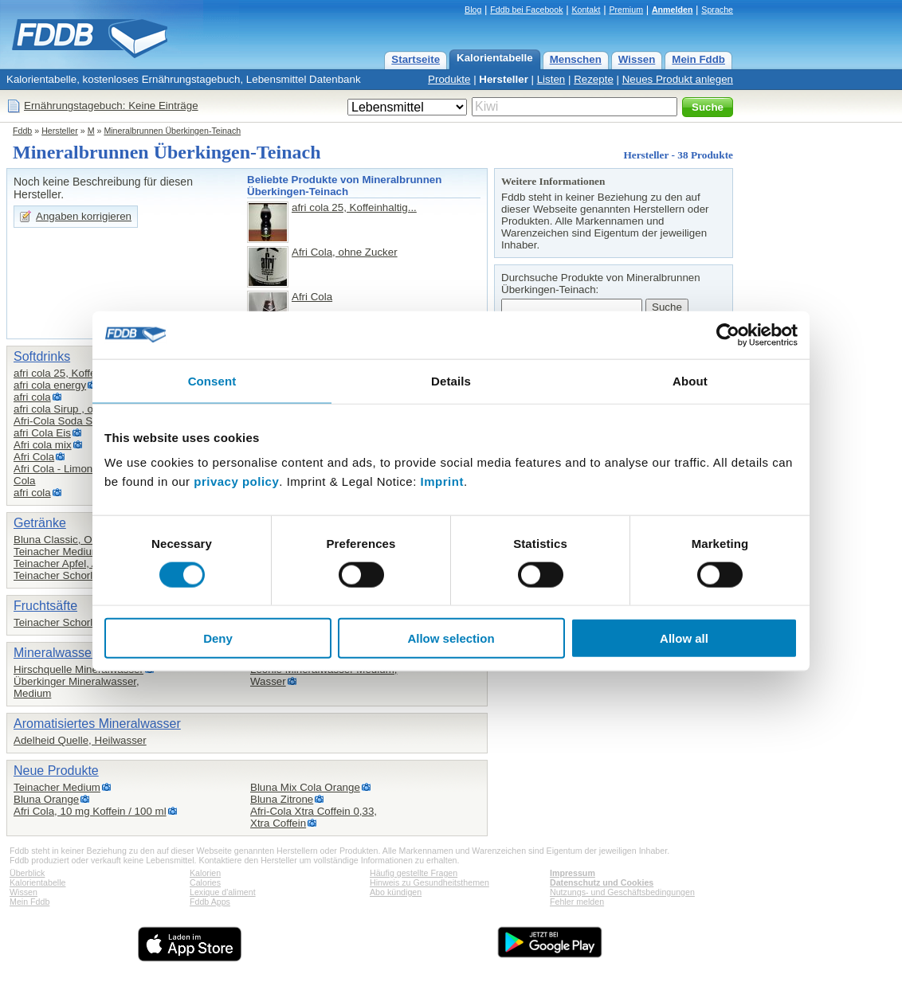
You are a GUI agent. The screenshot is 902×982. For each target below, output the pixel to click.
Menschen (576, 59)
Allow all (684, 638)
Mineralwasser (55, 652)
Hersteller (503, 79)
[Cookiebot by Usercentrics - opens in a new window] (728, 334)
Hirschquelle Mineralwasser (78, 669)
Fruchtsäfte (45, 605)
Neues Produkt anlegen (677, 79)
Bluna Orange (46, 799)
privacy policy (236, 481)
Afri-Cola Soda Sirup (62, 421)
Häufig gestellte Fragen (413, 873)
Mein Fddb (698, 59)
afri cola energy (50, 385)
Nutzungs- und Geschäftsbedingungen (622, 892)
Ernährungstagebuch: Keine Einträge (111, 106)
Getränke (40, 523)
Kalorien (205, 873)
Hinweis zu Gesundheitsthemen (429, 882)
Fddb (22, 130)
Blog (473, 9)
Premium (626, 9)
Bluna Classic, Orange (67, 540)
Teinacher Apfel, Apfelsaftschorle (90, 563)
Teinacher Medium (57, 552)
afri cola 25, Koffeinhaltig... (354, 207)
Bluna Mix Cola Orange (305, 787)
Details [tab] (451, 380)
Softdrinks (42, 356)
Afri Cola (312, 297)
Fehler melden (577, 901)
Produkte (449, 79)
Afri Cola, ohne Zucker (345, 252)
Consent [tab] (212, 380)
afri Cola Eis (42, 433)
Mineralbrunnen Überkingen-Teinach (172, 130)
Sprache (717, 9)
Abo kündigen (396, 892)
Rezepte (594, 79)
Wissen (637, 59)
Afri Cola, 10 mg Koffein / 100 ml (90, 811)
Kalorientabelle (495, 58)
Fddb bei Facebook (526, 9)
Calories (205, 882)
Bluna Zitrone (281, 799)
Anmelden (672, 9)
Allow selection (450, 638)
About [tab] (690, 380)
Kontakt (585, 9)
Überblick (27, 873)
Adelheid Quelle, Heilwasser (80, 740)
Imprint (442, 481)
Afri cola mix (43, 445)
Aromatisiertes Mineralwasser (97, 723)
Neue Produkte (56, 770)
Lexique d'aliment (223, 892)
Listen (551, 79)
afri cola (32, 397)
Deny (218, 638)
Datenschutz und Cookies (601, 882)
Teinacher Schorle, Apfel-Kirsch (87, 575)
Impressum (572, 873)
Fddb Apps (210, 901)
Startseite (415, 59)
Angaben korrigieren (83, 216)
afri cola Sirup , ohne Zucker (80, 409)
